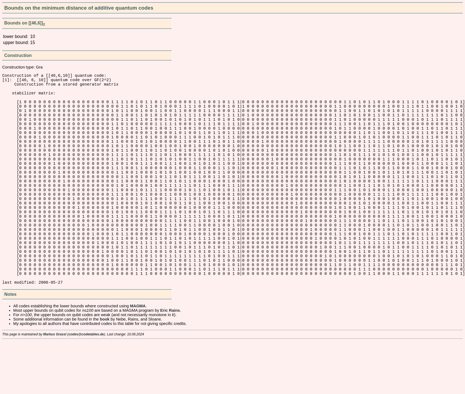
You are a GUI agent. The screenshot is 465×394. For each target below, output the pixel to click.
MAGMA (138, 359)
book (105, 372)
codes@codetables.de (86, 387)
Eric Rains (170, 363)
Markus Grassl (54, 387)
